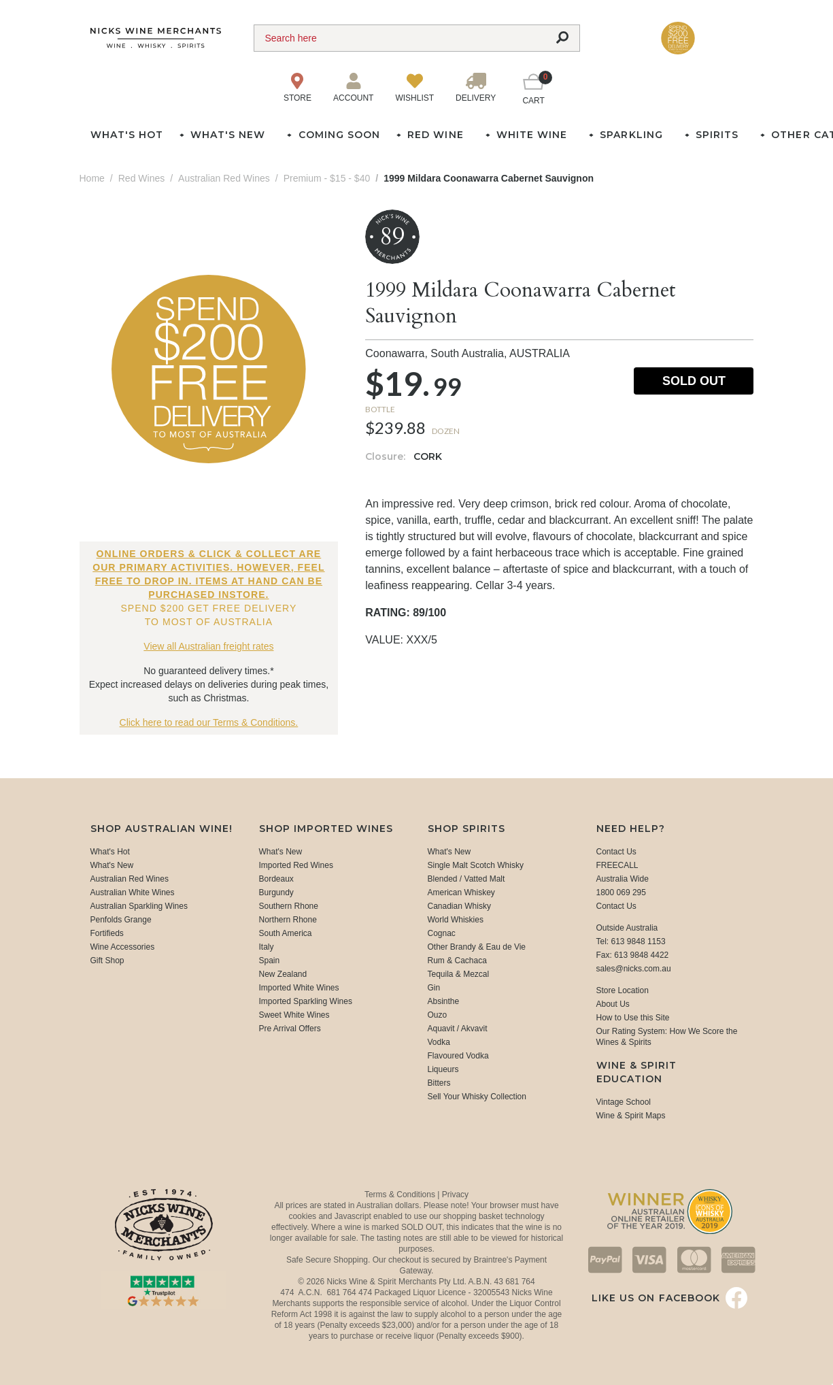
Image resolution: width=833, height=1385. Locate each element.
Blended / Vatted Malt (466, 879)
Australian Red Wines (129, 879)
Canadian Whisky (459, 906)
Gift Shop (107, 960)
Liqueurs (443, 1069)
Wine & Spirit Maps (631, 1115)
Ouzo (437, 1015)
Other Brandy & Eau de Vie (477, 947)
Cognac (442, 933)
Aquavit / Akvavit (458, 1028)
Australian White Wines (132, 892)
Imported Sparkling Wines (305, 1001)
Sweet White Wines (294, 1015)
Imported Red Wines (296, 865)
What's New (112, 865)
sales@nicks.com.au (633, 968)
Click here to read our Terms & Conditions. (209, 722)
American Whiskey (461, 892)
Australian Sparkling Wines (139, 906)
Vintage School (623, 1102)
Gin (434, 987)
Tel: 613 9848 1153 (631, 941)
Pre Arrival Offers (290, 1028)
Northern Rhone (288, 919)
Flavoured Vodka (458, 1056)
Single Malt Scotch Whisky (476, 865)
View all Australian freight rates (208, 646)
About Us (613, 1004)
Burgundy (276, 892)
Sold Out (694, 381)
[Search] (399, 38)
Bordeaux (276, 879)
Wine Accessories (122, 947)
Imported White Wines (299, 987)
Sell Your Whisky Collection (477, 1096)
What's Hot (126, 135)
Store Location (622, 990)
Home (92, 178)
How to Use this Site (633, 1017)
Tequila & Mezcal (459, 974)
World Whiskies (455, 919)
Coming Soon (339, 135)
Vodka (439, 1042)
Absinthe (444, 1001)
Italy (266, 947)
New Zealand (283, 974)
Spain (269, 960)
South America (285, 933)
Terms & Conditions (400, 1194)
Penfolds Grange (121, 919)
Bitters (439, 1083)
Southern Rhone (288, 906)
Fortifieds (107, 933)
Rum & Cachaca (457, 960)
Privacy (455, 1194)
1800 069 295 (621, 892)
